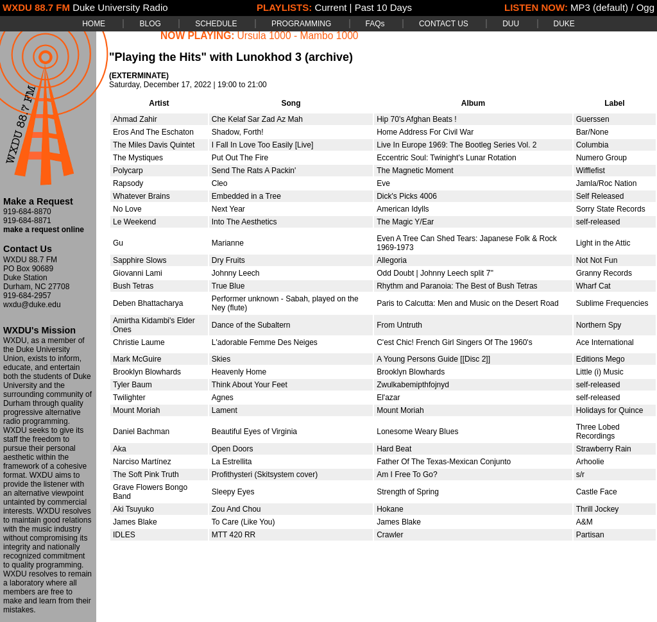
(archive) (329, 57)
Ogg (645, 7)
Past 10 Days (383, 7)
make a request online (43, 229)
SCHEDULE (216, 23)
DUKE (564, 23)
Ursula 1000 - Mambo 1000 (298, 35)
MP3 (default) (599, 7)
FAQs (375, 23)
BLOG (149, 23)
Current (330, 7)
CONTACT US (443, 23)
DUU (510, 23)
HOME (93, 23)
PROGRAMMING (301, 23)
